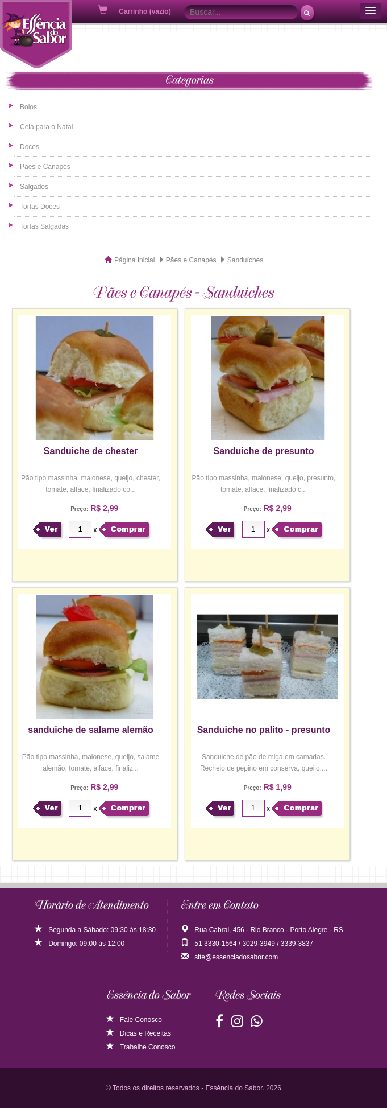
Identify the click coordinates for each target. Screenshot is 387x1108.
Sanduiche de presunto (264, 451)
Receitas (157, 1033)
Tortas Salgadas (44, 226)
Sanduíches (245, 260)
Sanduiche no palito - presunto (264, 730)
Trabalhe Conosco (141, 1047)
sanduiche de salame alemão (90, 730)
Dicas (121, 1033)
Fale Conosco (134, 1020)
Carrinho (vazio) (135, 10)
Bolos (28, 107)
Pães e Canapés (45, 167)
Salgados (34, 187)
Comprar (128, 529)
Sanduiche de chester (91, 451)
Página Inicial (134, 260)
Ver (51, 529)
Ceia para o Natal (46, 127)
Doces (29, 147)
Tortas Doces (40, 207)
